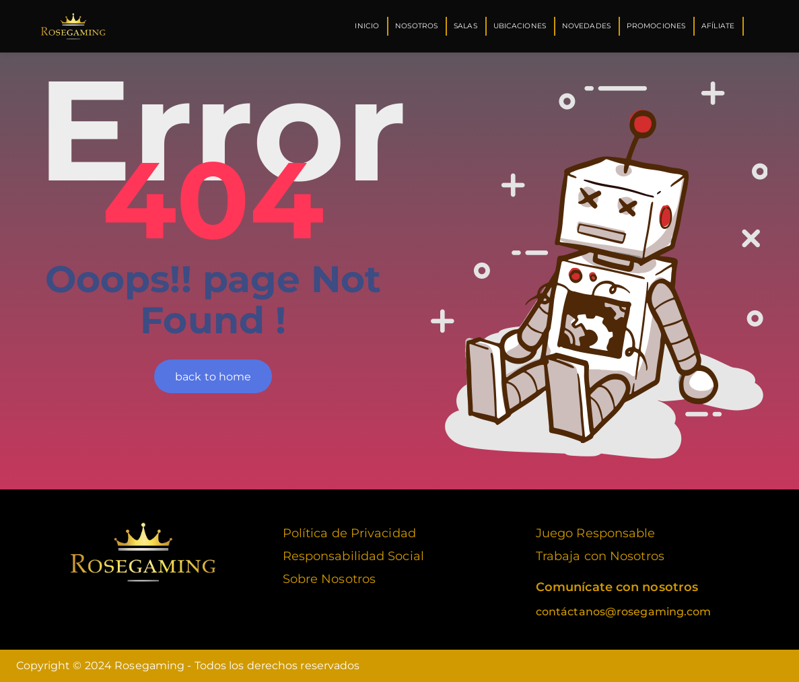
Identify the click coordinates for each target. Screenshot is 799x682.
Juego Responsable (596, 533)
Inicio (367, 26)
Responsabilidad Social (353, 556)
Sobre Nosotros (329, 579)
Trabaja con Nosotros (600, 556)
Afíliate (717, 26)
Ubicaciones (519, 26)
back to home (213, 376)
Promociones (656, 26)
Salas (465, 26)
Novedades (586, 26)
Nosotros (416, 26)
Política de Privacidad (349, 533)
